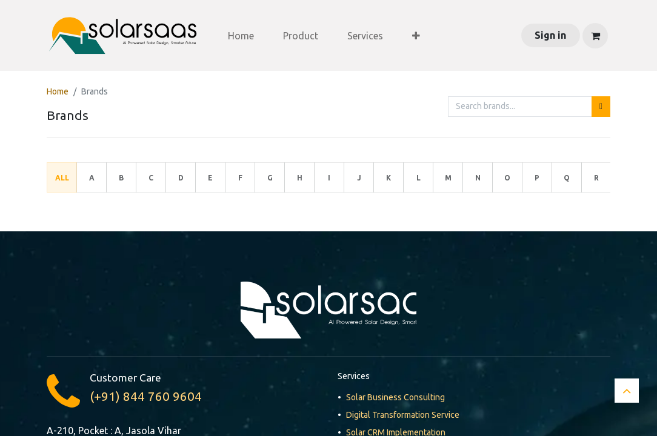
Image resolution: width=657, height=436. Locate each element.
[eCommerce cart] (595, 35)
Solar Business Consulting (395, 397)
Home (57, 91)
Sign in (550, 35)
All (62, 178)
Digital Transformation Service (402, 415)
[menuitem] (240, 36)
